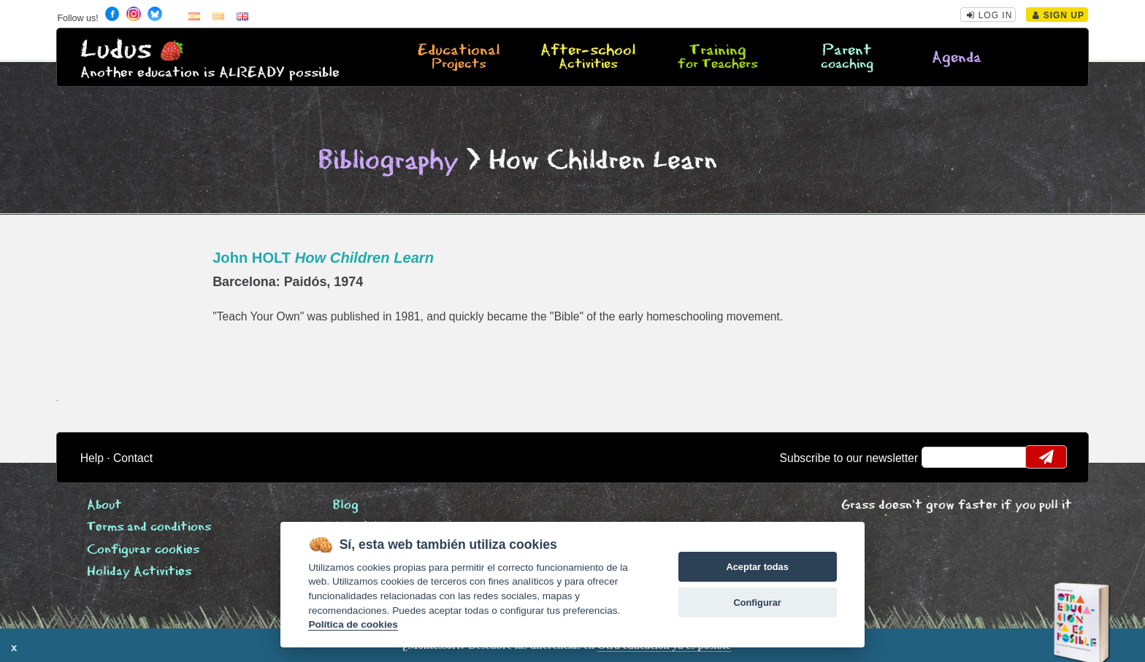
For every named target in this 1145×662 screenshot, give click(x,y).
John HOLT (323, 258)
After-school (587, 58)
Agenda (956, 58)
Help (92, 458)
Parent (847, 58)
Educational (458, 58)
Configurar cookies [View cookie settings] (143, 550)
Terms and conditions (149, 527)
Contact (133, 458)
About (104, 505)
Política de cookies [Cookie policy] (352, 624)
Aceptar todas (757, 566)
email (942, 457)
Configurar (757, 602)
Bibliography (388, 161)
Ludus (116, 50)
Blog (346, 505)
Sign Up (1058, 15)
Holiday (139, 571)
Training (717, 58)
